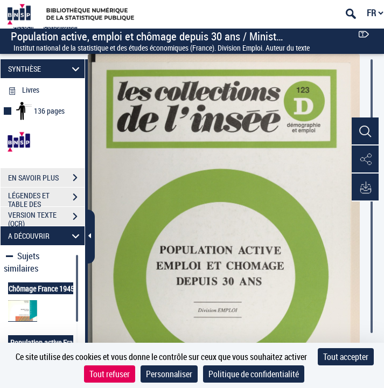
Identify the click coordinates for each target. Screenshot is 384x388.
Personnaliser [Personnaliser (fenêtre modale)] (169, 374)
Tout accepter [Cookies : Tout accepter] (345, 357)
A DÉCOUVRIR (45, 235)
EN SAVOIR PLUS (46, 177)
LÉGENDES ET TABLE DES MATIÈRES (46, 198)
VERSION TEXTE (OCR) (46, 217)
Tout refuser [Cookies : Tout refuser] (109, 374)
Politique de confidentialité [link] (253, 374)
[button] (365, 131)
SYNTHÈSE (45, 68)
